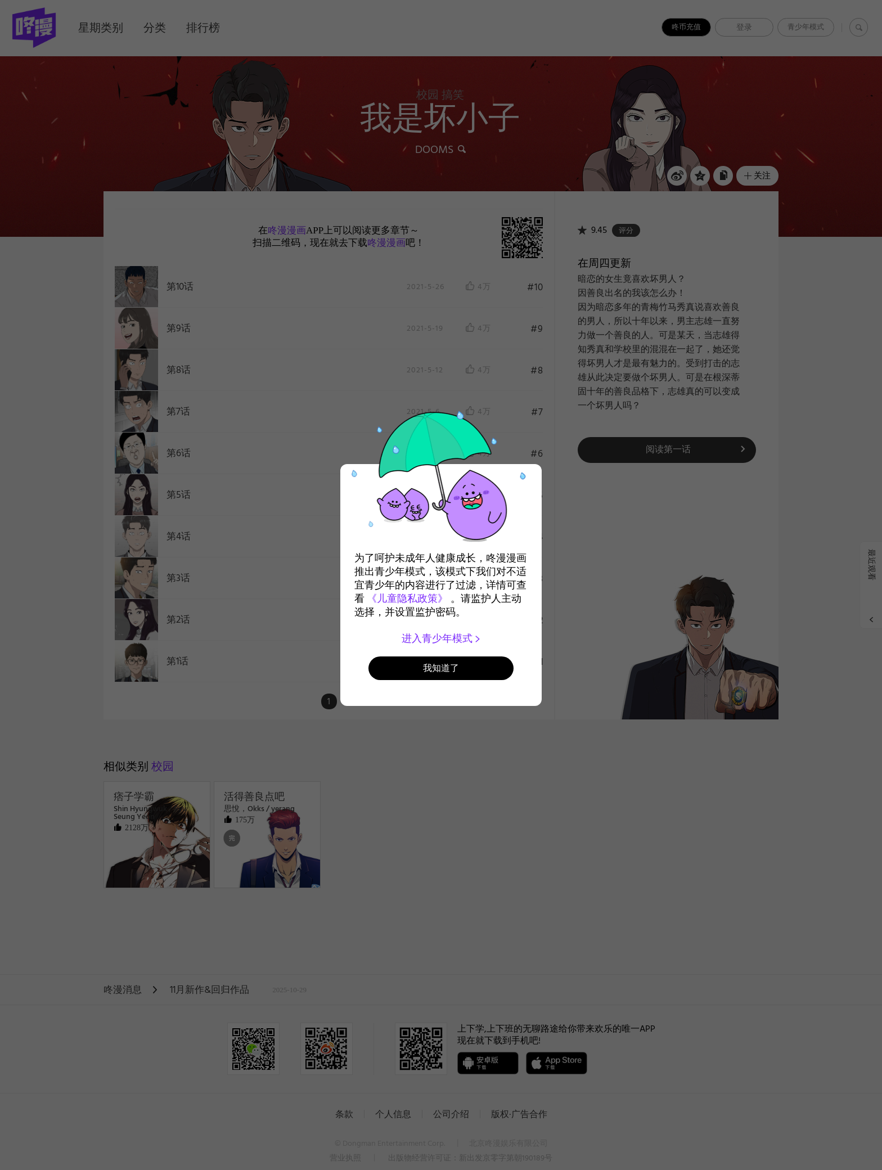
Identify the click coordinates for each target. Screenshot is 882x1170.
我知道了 (441, 668)
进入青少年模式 (441, 638)
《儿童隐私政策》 (407, 598)
